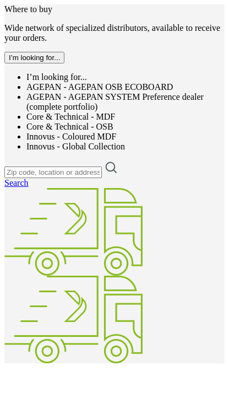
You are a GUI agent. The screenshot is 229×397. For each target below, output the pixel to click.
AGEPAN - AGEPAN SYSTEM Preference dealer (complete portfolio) (115, 101)
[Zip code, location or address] (53, 172)
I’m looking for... (56, 77)
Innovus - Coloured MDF (71, 136)
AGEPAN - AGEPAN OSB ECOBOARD (99, 87)
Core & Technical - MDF (70, 116)
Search (16, 182)
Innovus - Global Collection (75, 146)
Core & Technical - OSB (69, 126)
